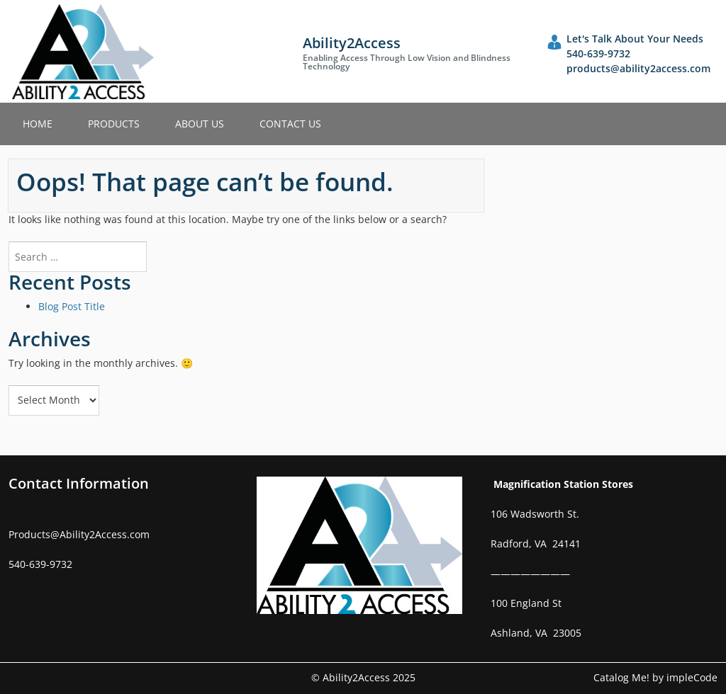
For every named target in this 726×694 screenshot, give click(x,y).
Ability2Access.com (105, 534)
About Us (199, 123)
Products (114, 123)
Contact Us (290, 123)
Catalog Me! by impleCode (655, 677)
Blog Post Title (71, 306)
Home (37, 123)
